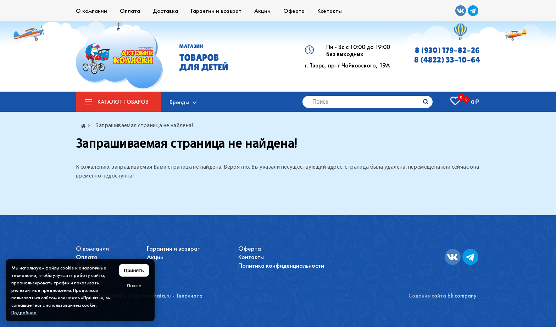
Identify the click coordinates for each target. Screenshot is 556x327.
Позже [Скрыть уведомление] (134, 285)
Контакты (329, 11)
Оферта (294, 11)
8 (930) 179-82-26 (447, 50)
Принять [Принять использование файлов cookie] (134, 270)
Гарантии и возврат (216, 11)
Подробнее (24, 312)
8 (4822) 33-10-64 (447, 59)
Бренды (179, 102)
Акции (262, 11)
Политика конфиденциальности (281, 265)
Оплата (130, 11)
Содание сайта (427, 295)
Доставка (165, 11)
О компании (91, 11)
